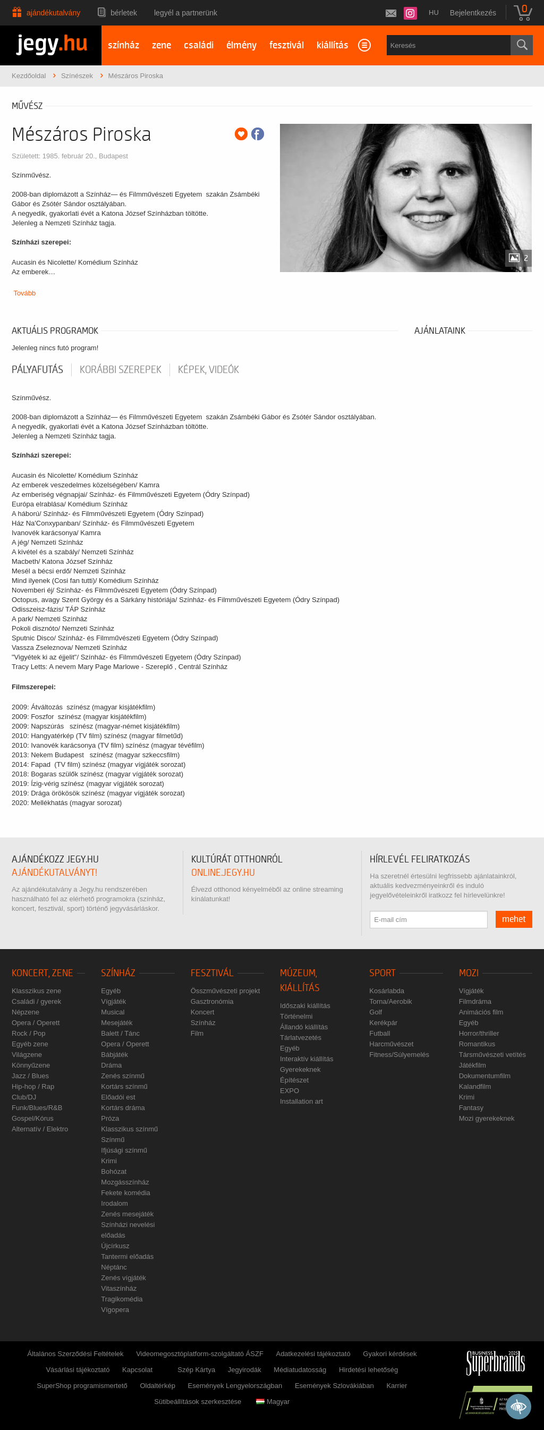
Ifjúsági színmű (124, 1150)
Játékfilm (472, 1065)
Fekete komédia (125, 1193)
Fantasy (471, 1108)
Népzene (25, 1012)
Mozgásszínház (125, 1182)
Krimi (109, 1161)
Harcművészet (391, 1044)
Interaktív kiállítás (306, 1059)
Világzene (27, 1055)
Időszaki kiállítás (305, 1006)
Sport (382, 973)
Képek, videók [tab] (208, 370)
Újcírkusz (115, 1246)
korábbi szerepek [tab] (121, 370)
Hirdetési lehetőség (368, 1370)
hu (434, 12)
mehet (514, 919)
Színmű (112, 1140)
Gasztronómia (212, 1001)
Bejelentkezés (473, 13)
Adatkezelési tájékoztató (313, 1354)
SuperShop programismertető (82, 1386)
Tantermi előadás (127, 1256)
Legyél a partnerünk (185, 13)
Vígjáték (113, 1001)
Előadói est (118, 1097)
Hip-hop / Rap (33, 1086)
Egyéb (111, 991)
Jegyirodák (244, 1370)
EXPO (289, 1091)
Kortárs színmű (124, 1086)
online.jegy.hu (223, 872)
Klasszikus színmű (129, 1129)
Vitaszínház (119, 1288)
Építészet (294, 1080)
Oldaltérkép (157, 1386)
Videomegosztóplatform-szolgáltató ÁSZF (200, 1354)
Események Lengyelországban (235, 1386)
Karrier (396, 1386)
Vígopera (115, 1310)
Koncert (203, 1012)
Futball (379, 1033)
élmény (241, 45)
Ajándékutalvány (53, 13)
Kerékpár (383, 1023)
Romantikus (477, 1044)
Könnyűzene (31, 1065)
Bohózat (113, 1171)
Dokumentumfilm (485, 1076)
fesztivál (286, 45)
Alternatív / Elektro (40, 1129)
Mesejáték (116, 1023)
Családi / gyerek (36, 1001)
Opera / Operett (36, 1023)
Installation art (301, 1101)
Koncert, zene (42, 973)
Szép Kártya (196, 1370)
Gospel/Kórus (33, 1118)
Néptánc (113, 1267)
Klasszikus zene (36, 991)
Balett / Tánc (120, 1033)
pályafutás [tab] (37, 370)
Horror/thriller (479, 1033)
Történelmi (296, 1016)
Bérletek (123, 13)
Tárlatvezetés (300, 1038)
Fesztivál (212, 973)
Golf (375, 1012)
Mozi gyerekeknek (487, 1118)
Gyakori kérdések (389, 1354)
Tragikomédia (121, 1299)
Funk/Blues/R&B (37, 1108)
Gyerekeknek (300, 1069)
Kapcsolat (137, 1370)
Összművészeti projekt (225, 991)
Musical (112, 1012)
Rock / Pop (29, 1033)
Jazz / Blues (30, 1076)
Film (197, 1033)
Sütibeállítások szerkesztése (197, 1402)
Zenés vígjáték (123, 1278)
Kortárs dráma (122, 1108)
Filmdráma (475, 1001)
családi (199, 45)
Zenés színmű (122, 1076)
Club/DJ (24, 1097)
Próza (110, 1118)
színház (123, 45)
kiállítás (332, 45)
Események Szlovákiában (334, 1386)
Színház (118, 973)
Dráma (111, 1065)
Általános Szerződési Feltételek (75, 1354)
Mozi (469, 973)
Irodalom (114, 1203)
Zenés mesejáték (127, 1214)
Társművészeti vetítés (492, 1055)
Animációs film (481, 1012)
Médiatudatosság (300, 1370)
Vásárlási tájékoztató (77, 1370)
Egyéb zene (30, 1044)
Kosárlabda (386, 991)
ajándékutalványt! (54, 872)
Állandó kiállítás (304, 1027)
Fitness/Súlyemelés (399, 1055)
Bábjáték (114, 1055)
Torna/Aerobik (390, 1001)
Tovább (24, 293)
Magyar (273, 1402)
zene (161, 45)
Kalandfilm (475, 1086)
